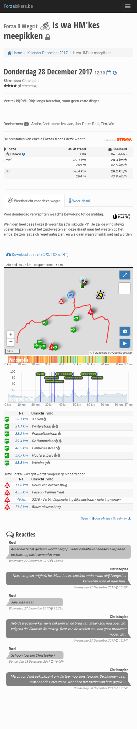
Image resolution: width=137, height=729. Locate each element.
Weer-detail (79, 200)
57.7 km (21, 455)
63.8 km (21, 463)
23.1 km (21, 419)
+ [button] (10, 335)
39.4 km (21, 441)
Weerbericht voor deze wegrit (34, 200)
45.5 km (21, 492)
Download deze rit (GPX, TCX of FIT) (37, 255)
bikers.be (18, 6)
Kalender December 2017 (48, 53)
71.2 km (21, 507)
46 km (21, 499)
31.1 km (21, 426)
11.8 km (21, 485)
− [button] (10, 342)
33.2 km (21, 434)
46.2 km (21, 448)
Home (15, 53)
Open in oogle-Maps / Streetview (106, 518)
